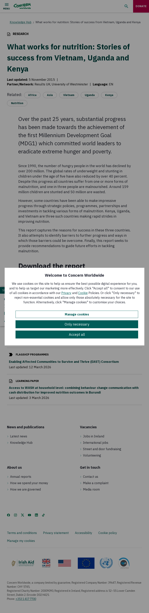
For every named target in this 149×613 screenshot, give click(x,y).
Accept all (77, 334)
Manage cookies (77, 314)
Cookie (83, 293)
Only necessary (77, 324)
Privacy (66, 293)
